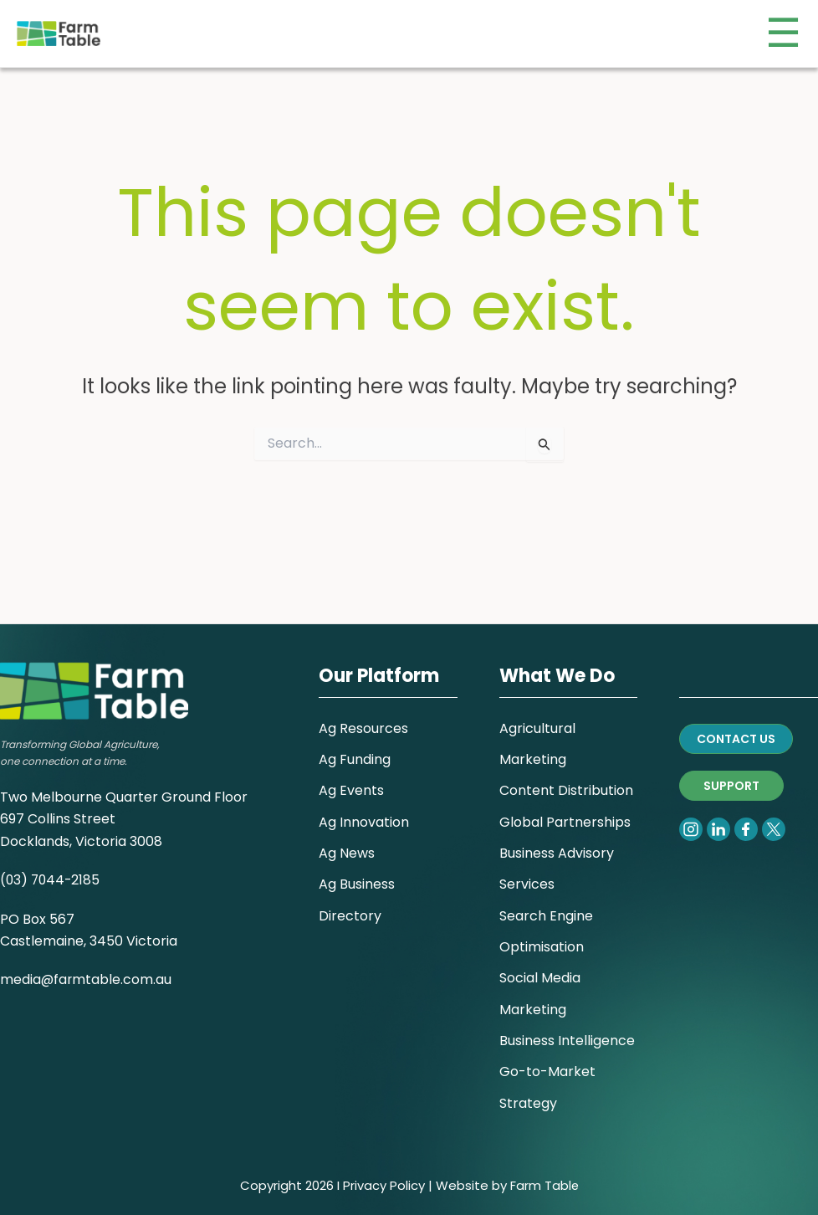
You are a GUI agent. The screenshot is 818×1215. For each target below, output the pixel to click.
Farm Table (544, 1185)
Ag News (347, 845)
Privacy (364, 1185)
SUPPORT (731, 774)
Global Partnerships (565, 813)
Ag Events (351, 781)
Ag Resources (363, 716)
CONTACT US (736, 727)
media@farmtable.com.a (83, 968)
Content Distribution (566, 781)
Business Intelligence (567, 1038)
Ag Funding (355, 748)
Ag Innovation (364, 813)
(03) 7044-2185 (51, 869)
